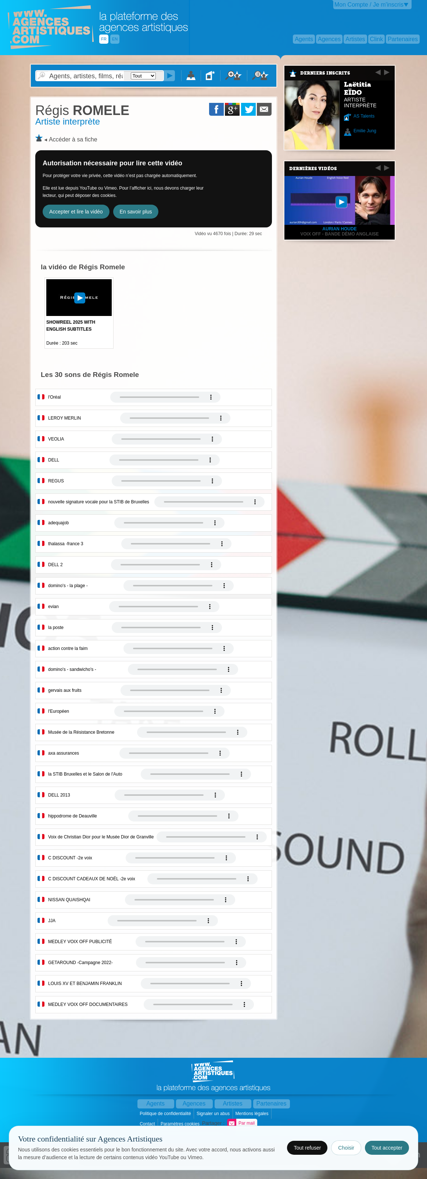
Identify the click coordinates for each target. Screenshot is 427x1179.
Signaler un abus (214, 1113)
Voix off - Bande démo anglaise (339, 234)
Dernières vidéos (313, 168)
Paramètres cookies (181, 1123)
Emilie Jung (365, 130)
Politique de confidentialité (166, 1113)
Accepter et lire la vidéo (76, 212)
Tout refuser (307, 1148)
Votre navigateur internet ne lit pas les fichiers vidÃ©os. (165, 397)
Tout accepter (387, 1148)
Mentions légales (252, 1113)
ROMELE (82, 110)
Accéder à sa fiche (73, 139)
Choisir (346, 1148)
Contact (148, 1123)
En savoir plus (136, 212)
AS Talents (364, 116)
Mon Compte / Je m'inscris (368, 4)
